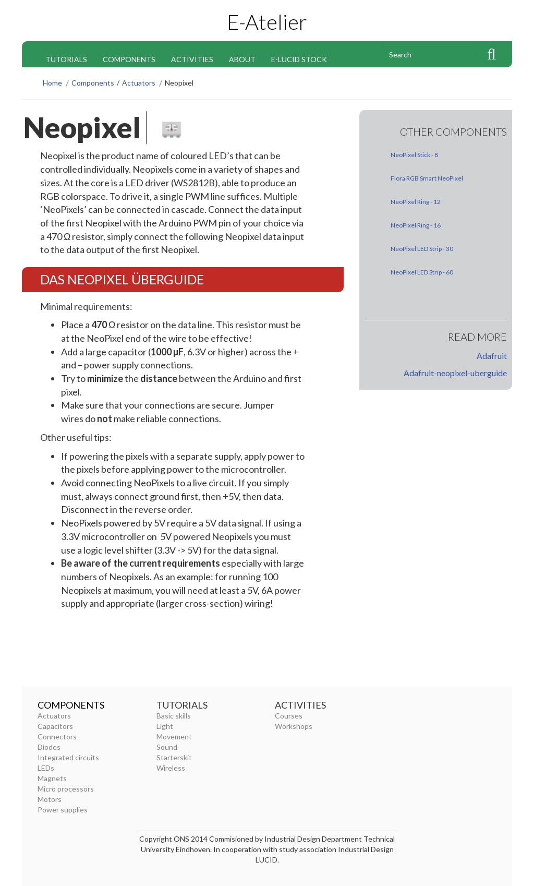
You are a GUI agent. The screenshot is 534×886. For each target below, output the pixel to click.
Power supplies (63, 809)
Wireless (170, 767)
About (242, 59)
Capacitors (55, 726)
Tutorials (66, 59)
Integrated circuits (68, 757)
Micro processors (66, 788)
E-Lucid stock (299, 59)
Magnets (52, 778)
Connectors (57, 736)
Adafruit (492, 356)
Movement (174, 736)
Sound (166, 747)
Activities (192, 59)
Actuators (138, 82)
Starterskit (174, 757)
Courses (288, 715)
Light (164, 726)
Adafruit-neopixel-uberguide (455, 373)
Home (52, 82)
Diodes (49, 747)
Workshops (293, 726)
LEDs (46, 767)
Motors (50, 799)
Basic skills (173, 715)
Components (129, 59)
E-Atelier (267, 21)
